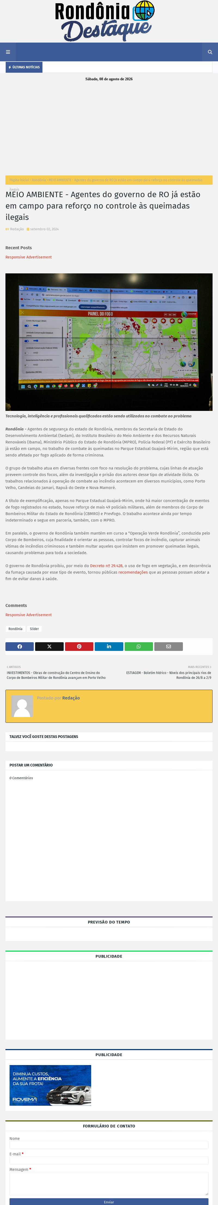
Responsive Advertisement (28, 257)
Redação (17, 229)
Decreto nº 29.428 (106, 565)
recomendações (133, 572)
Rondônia (39, 180)
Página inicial (19, 180)
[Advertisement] (109, 127)
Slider (34, 629)
